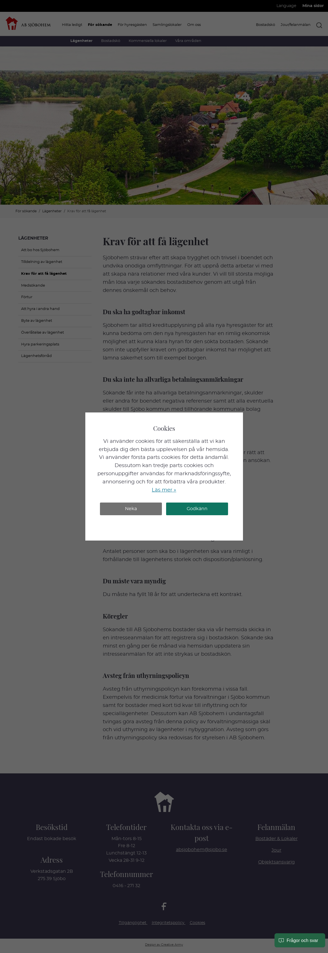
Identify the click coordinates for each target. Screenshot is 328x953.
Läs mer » (164, 490)
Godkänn (197, 508)
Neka (131, 508)
